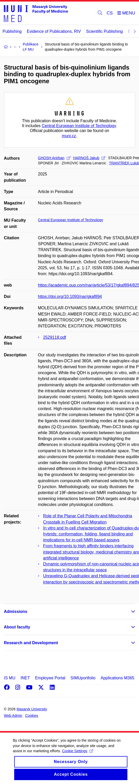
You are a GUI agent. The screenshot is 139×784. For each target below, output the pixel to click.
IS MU (9, 678)
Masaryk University (32, 709)
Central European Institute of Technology (79, 126)
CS (110, 13)
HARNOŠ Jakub (89, 158)
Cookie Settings (77, 756)
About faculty (17, 627)
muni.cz (69, 136)
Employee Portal (50, 678)
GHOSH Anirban (54, 158)
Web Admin (13, 715)
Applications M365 (117, 678)
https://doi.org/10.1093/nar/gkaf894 (70, 296)
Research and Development (31, 643)
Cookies (31, 715)
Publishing (12, 31)
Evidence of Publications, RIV (54, 31)
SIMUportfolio (82, 678)
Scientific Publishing (104, 31)
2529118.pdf (54, 337)
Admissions (15, 611)
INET (25, 678)
